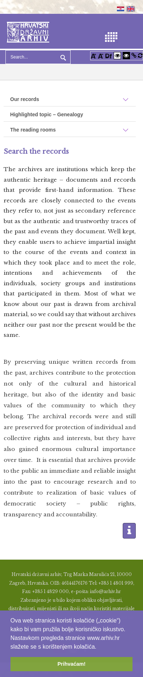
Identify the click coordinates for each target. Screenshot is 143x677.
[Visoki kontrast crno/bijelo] (126, 55)
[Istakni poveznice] (133, 55)
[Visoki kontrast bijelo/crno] (117, 55)
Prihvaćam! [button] (72, 664)
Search (62, 57)
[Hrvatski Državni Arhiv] (28, 31)
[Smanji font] (101, 55)
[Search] (38, 57)
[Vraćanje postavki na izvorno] (140, 55)
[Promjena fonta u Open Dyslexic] (108, 55)
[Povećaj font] (93, 55)
